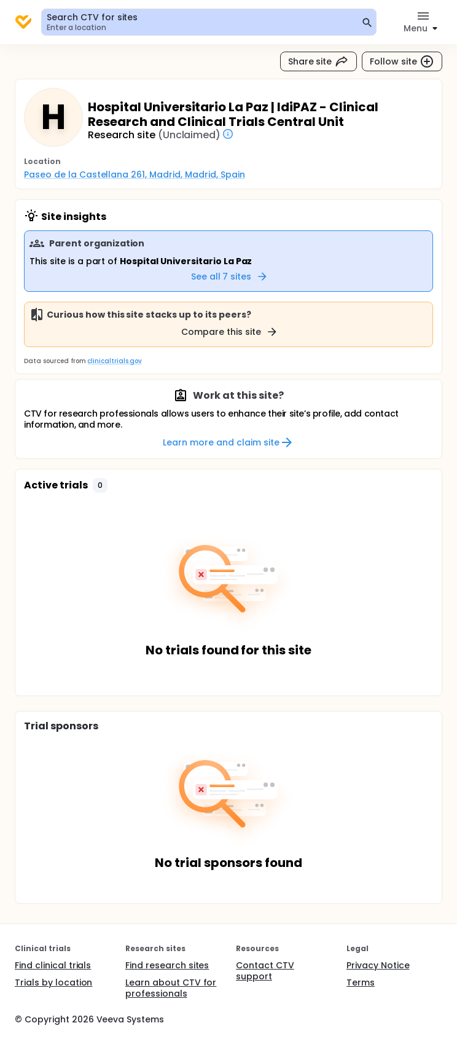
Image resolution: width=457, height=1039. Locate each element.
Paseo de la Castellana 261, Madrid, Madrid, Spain (134, 174)
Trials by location (53, 982)
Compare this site (229, 332)
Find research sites (167, 965)
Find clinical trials (53, 965)
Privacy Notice (378, 965)
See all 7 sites (230, 276)
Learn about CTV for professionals (170, 988)
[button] (100, 485)
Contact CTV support (265, 971)
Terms (360, 982)
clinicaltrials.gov (114, 361)
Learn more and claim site (228, 442)
